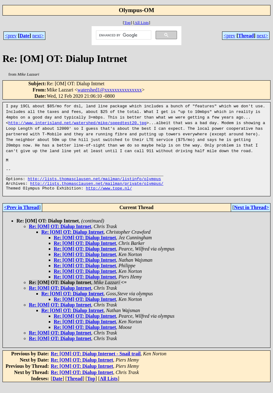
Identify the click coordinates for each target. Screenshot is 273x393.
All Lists (141, 22)
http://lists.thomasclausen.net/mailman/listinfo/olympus (94, 184)
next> (38, 35)
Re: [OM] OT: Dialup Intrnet (60, 234)
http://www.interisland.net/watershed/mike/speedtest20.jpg (77, 122)
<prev (10, 35)
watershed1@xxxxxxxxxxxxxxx (109, 89)
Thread (246, 35)
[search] (123, 35)
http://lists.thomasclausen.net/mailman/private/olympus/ (96, 190)
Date (25, 35)
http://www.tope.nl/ (109, 195)
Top (127, 22)
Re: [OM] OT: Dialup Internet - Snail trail (96, 362)
